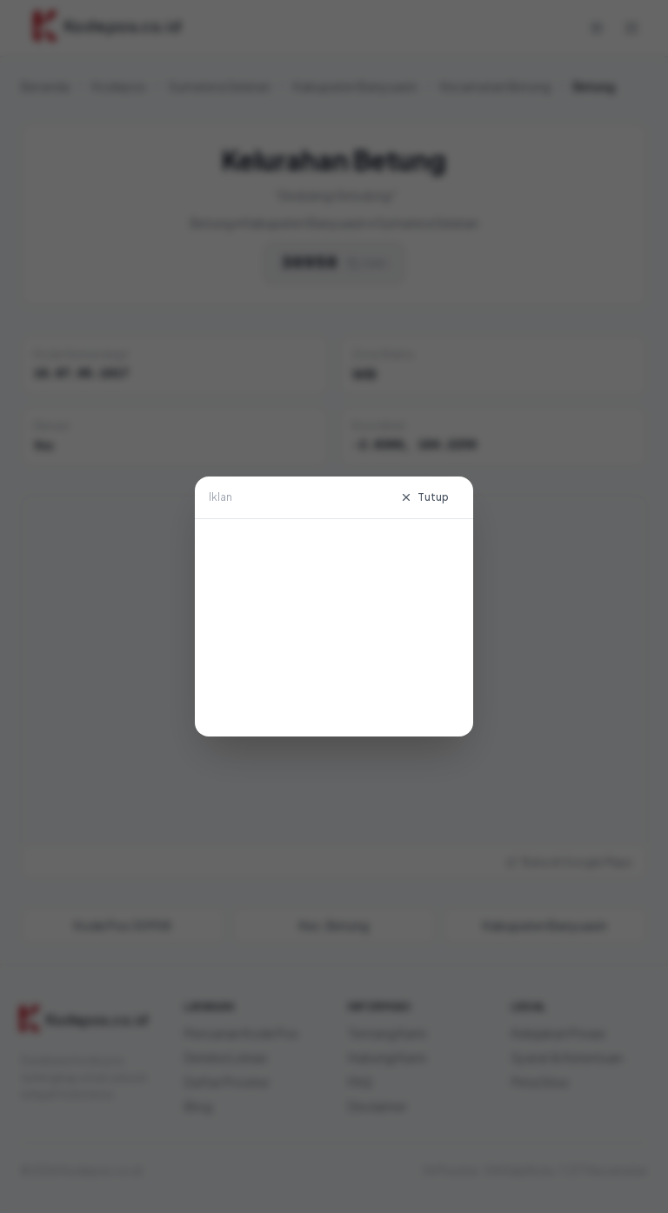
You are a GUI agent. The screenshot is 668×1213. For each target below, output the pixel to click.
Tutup (424, 496)
